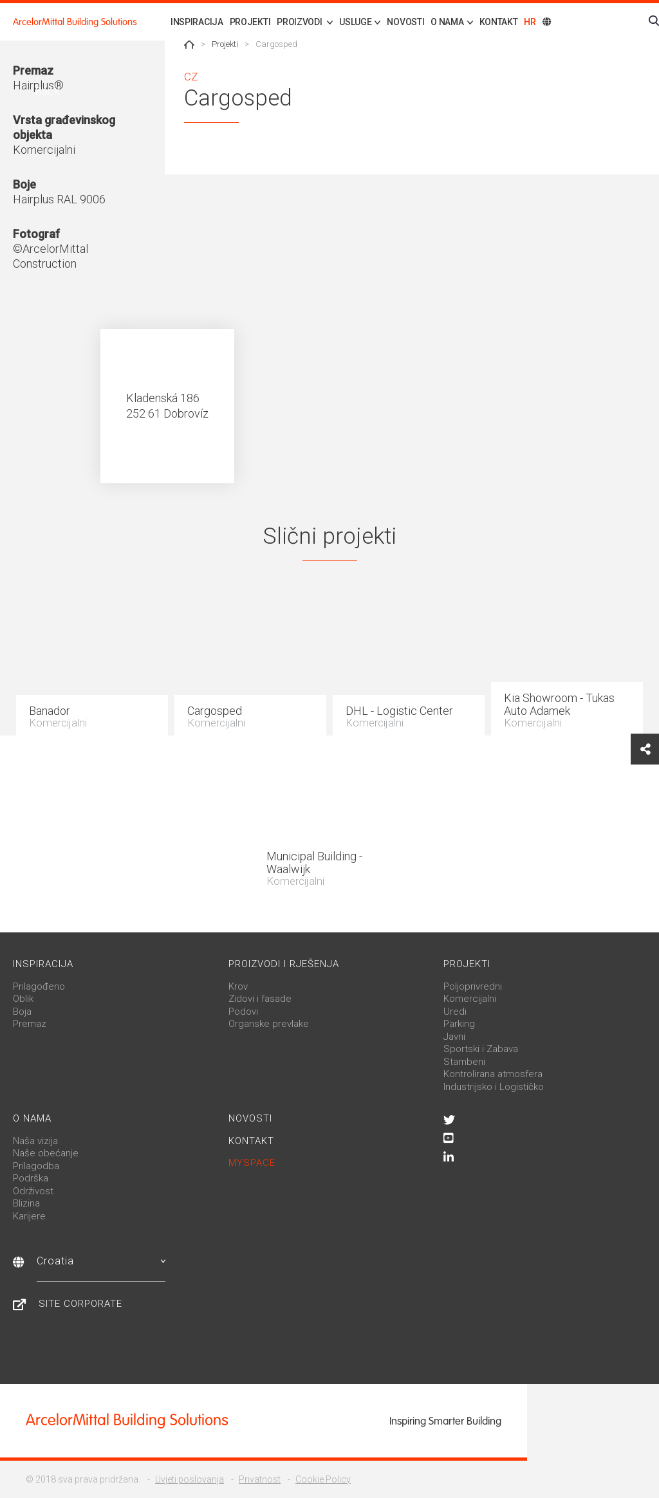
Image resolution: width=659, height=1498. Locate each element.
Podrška (30, 1178)
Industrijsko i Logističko (493, 1087)
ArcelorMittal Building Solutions (75, 22)
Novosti (405, 22)
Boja (22, 1011)
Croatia (101, 1261)
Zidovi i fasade (260, 998)
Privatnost (260, 1479)
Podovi (243, 1011)
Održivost (33, 1191)
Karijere (29, 1216)
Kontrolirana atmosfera (493, 1074)
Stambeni (464, 1062)
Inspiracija (197, 22)
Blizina (26, 1203)
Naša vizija (35, 1141)
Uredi (455, 1011)
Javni (454, 1036)
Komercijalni (469, 998)
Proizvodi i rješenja (283, 964)
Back (45, 91)
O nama (32, 1118)
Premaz (29, 1024)
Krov (238, 986)
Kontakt (498, 22)
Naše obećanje (46, 1153)
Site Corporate (80, 1303)
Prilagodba (36, 1166)
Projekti (250, 22)
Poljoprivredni (472, 986)
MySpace (251, 1163)
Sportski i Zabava (480, 1049)
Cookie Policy (323, 1479)
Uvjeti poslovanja (189, 1479)
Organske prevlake (268, 1024)
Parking (459, 1024)
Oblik (23, 998)
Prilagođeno (39, 986)
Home (189, 44)
